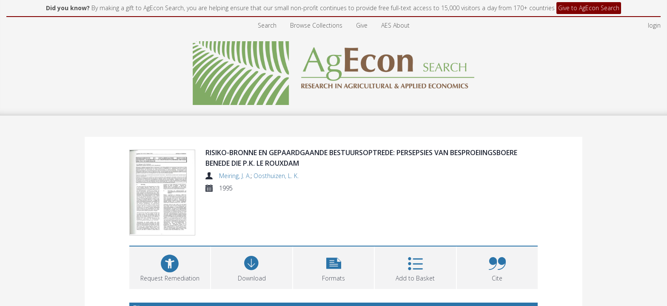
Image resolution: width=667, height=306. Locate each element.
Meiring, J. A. (235, 176)
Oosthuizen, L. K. (276, 176)
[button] (333, 266)
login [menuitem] (654, 25)
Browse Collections (316, 25)
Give (362, 25)
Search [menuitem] (267, 25)
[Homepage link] (334, 71)
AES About (395, 25)
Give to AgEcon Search (588, 8)
